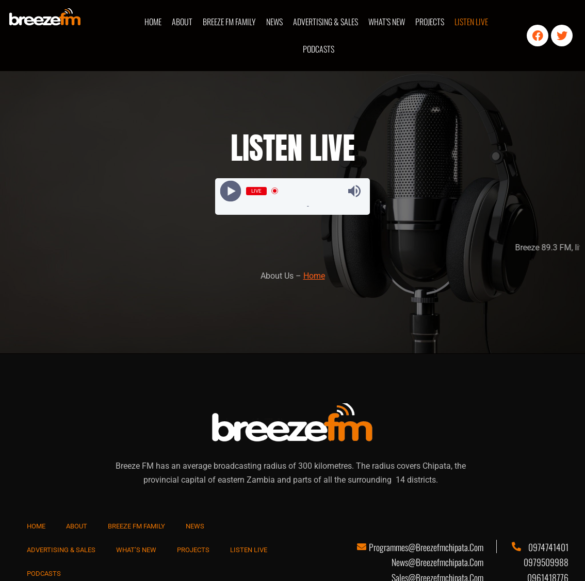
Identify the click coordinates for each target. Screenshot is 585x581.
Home (314, 276)
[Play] (231, 191)
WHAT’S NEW (386, 21)
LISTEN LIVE (471, 21)
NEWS (274, 21)
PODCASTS (318, 49)
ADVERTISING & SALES (325, 21)
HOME (152, 21)
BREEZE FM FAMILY (229, 21)
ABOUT (182, 21)
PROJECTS (429, 21)
